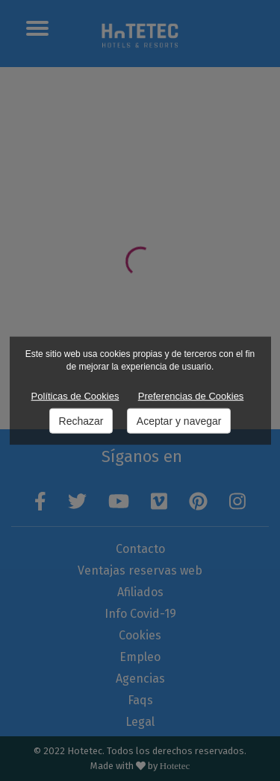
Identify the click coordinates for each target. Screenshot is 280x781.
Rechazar (81, 420)
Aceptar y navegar (179, 420)
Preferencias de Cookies (191, 396)
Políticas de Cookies (75, 396)
